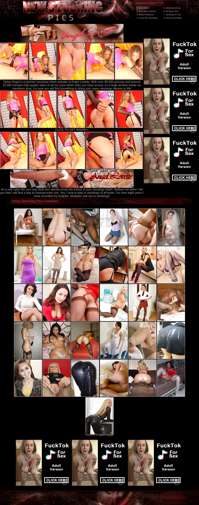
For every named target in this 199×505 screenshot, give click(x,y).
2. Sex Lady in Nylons (146, 11)
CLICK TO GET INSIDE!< (72, 129)
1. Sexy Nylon (143, 8)
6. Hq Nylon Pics (170, 11)
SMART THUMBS (106, 435)
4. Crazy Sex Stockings (147, 18)
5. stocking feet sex (172, 8)
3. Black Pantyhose (145, 14)
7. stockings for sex (172, 14)
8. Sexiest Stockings (172, 18)
